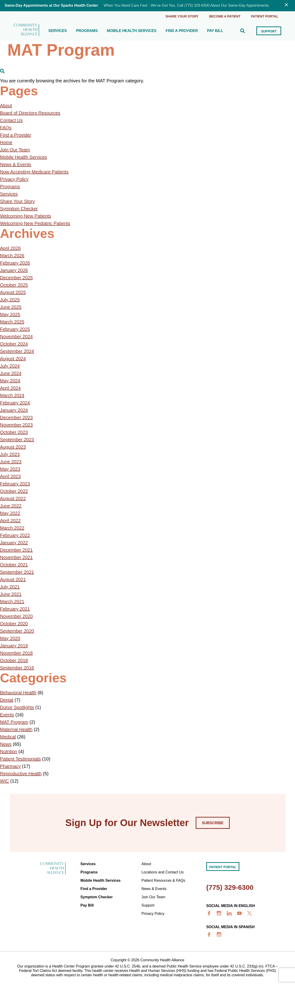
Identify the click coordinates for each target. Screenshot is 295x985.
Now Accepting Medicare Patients (34, 171)
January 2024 (14, 410)
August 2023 (13, 446)
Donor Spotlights (17, 707)
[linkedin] (229, 913)
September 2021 (17, 572)
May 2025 (10, 314)
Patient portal (264, 16)
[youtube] (239, 913)
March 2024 (12, 395)
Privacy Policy (14, 179)
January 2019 (14, 645)
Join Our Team (15, 149)
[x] (249, 913)
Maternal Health (16, 729)
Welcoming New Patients (25, 216)
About (6, 105)
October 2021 (14, 564)
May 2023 (10, 469)
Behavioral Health (18, 692)
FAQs (5, 127)
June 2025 (10, 307)
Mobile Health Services (131, 31)
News (5, 744)
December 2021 (16, 550)
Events (7, 714)
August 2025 (13, 292)
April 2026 (10, 248)
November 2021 (16, 557)
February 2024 (15, 402)
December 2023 (16, 417)
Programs (87, 31)
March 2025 (12, 321)
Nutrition (8, 751)
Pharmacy (10, 766)
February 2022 (15, 535)
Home (6, 142)
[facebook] (209, 913)
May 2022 (10, 513)
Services (57, 31)
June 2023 (10, 461)
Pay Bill (215, 31)
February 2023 (15, 483)
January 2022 (14, 542)
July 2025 (10, 299)
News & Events (15, 164)
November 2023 (16, 424)
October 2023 (14, 432)
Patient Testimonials (20, 758)
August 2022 (13, 498)
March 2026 (12, 255)
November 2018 (16, 653)
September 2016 (17, 667)
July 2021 (10, 586)
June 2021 (10, 594)
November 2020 (16, 616)
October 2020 (14, 623)
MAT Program (14, 722)
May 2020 (10, 638)
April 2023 (10, 476)
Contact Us (11, 120)
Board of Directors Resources (30, 112)
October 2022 (14, 491)
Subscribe (212, 823)
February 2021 (15, 608)
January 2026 (14, 270)
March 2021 (12, 601)
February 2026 (15, 262)
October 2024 (14, 343)
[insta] (219, 913)
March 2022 (12, 527)
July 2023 (10, 454)
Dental (6, 700)
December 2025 (16, 277)
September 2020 (17, 631)
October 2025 (14, 285)
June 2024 (10, 373)
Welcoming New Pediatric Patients (35, 223)
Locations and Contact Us (162, 872)
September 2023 (17, 439)
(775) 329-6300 (229, 887)
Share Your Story (181, 16)
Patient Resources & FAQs (163, 880)
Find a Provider (182, 31)
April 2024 (10, 388)
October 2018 (14, 660)
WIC (4, 780)
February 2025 (15, 329)
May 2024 (10, 380)
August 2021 (13, 579)
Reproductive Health (21, 773)
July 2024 (10, 366)
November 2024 (16, 336)
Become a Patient (225, 16)
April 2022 (10, 520)
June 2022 (10, 505)
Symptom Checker (19, 208)
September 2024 (17, 351)
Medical (8, 736)
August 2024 (13, 358)
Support (269, 31)
